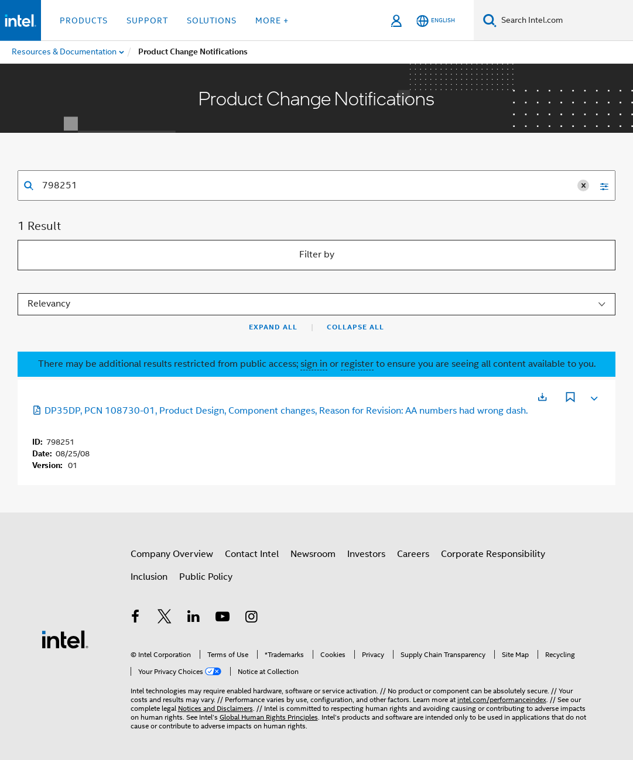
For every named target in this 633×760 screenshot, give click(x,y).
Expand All (273, 327)
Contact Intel (252, 554)
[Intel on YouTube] (222, 618)
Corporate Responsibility (493, 554)
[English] (435, 21)
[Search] (490, 20)
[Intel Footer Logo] (65, 639)
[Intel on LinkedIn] (194, 618)
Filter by (316, 254)
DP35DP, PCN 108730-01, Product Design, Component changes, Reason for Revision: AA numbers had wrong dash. (280, 411)
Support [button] (147, 20)
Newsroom (313, 554)
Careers (413, 554)
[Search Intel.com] (565, 20)
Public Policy (205, 577)
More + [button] (272, 20)
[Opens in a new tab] (542, 397)
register (357, 364)
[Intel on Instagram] (252, 618)
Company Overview (172, 554)
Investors (366, 554)
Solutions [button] (212, 20)
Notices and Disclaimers (215, 708)
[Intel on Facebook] (136, 618)
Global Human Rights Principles (269, 717)
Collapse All (355, 327)
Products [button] (84, 20)
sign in (313, 364)
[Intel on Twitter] (164, 618)
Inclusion (149, 577)
